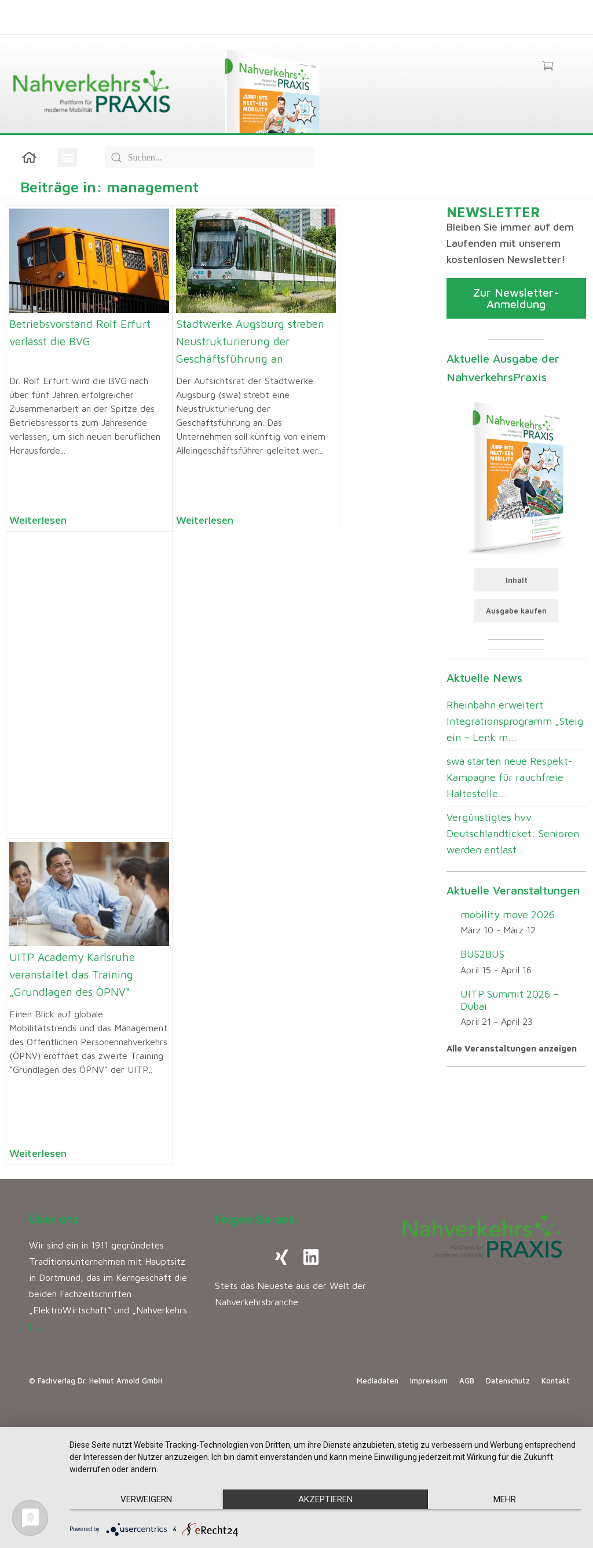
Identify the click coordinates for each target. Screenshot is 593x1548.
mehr (504, 1499)
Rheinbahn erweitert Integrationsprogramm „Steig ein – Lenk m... (514, 721)
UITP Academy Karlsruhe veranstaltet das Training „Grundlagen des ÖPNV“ (72, 974)
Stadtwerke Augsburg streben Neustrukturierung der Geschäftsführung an (250, 341)
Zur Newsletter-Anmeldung (516, 298)
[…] (36, 1326)
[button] (67, 157)
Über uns (54, 1219)
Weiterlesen (38, 520)
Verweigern (146, 1499)
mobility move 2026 (507, 914)
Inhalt (517, 580)
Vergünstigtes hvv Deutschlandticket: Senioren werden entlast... (512, 833)
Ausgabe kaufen (516, 610)
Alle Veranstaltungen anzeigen (511, 1048)
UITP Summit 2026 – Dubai (509, 1000)
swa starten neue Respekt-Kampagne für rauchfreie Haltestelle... (509, 777)
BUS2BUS (482, 954)
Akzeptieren (325, 1499)
